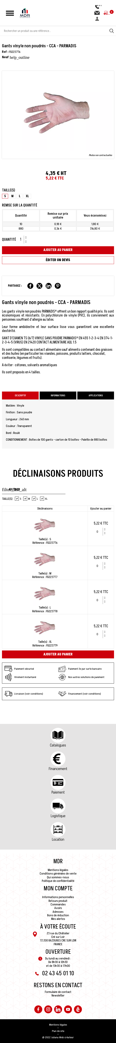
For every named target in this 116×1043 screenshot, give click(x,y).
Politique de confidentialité (58, 881)
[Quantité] (22, 239)
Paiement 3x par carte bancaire (80, 669)
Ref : (5, 52)
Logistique (58, 816)
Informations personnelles (58, 897)
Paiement (58, 792)
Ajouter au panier (58, 249)
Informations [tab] (58, 395)
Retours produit (58, 901)
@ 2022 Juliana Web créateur (58, 1037)
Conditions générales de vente (58, 873)
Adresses (58, 912)
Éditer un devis (58, 260)
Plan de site (58, 1031)
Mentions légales (58, 870)
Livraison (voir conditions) (23, 694)
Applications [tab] (96, 395)
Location (58, 839)
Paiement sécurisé (19, 669)
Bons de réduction (58, 915)
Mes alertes (58, 919)
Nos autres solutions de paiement (81, 677)
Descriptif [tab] (20, 395)
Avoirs (58, 908)
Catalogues (58, 745)
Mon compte (58, 888)
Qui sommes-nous (58, 877)
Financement (58, 769)
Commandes (58, 904)
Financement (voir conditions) (79, 694)
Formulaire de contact (58, 992)
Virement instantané (20, 677)
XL (44, 499)
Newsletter (58, 995)
